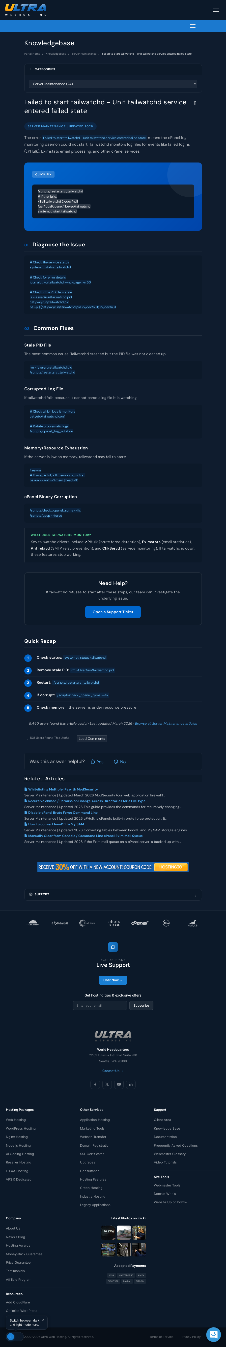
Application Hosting (95, 1120)
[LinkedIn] (131, 1084)
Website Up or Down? (171, 1202)
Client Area (162, 1120)
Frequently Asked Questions (176, 1145)
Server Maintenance (84, 53)
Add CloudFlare (18, 1302)
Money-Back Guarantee (24, 1254)
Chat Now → (113, 980)
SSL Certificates (92, 1154)
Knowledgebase (56, 53)
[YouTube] (119, 1084)
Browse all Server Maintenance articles (166, 723)
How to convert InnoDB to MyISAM (54, 824)
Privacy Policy (190, 1337)
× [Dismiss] (43, 1320)
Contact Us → (112, 1071)
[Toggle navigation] (216, 10)
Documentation (165, 1137)
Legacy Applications (95, 1205)
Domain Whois (165, 1194)
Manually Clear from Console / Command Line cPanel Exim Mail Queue (83, 836)
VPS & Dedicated (18, 1179)
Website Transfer (93, 1137)
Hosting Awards (18, 1245)
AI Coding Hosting (20, 1154)
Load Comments (92, 738)
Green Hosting (91, 1188)
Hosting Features (93, 1179)
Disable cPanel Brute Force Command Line (61, 813)
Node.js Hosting (18, 1145)
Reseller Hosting (18, 1162)
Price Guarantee (18, 1262)
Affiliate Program (18, 1279)
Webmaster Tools (167, 1185)
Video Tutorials (165, 1162)
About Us (13, 1228)
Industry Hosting (92, 1196)
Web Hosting (16, 1120)
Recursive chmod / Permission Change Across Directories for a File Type (84, 801)
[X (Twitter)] (107, 1084)
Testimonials (15, 1271)
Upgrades (87, 1162)
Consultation (89, 1171)
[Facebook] (95, 1084)
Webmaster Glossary (170, 1154)
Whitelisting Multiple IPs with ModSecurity (61, 789)
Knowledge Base (167, 1128)
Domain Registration (95, 1145)
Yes (97, 762)
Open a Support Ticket (113, 611)
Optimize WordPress (21, 1311)
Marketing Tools (92, 1128)
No (119, 762)
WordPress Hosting (21, 1128)
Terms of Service (161, 1337)
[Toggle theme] (15, 1336)
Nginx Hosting (17, 1137)
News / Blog (15, 1237)
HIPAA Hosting (17, 1171)
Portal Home (32, 53)
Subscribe (141, 1005)
